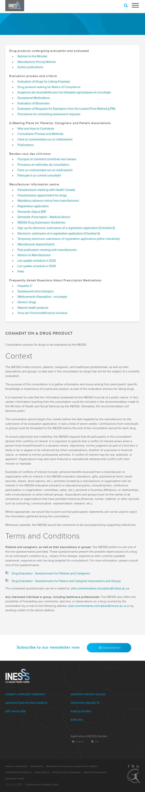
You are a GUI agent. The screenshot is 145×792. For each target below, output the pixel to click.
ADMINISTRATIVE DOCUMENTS (26, 703)
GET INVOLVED (15, 711)
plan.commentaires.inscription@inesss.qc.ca (100, 588)
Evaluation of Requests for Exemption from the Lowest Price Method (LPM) (66, 109)
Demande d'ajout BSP (32, 212)
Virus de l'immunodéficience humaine (42, 313)
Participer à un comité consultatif (39, 175)
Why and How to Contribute (36, 129)
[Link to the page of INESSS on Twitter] (132, 766)
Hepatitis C (25, 286)
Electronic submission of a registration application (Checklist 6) (59, 233)
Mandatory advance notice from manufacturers (48, 201)
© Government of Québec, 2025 (41, 784)
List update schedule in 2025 (37, 261)
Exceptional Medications (34, 98)
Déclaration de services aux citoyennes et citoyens (72, 766)
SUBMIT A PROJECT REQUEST (25, 694)
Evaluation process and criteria (33, 76)
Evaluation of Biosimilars (34, 103)
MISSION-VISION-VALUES (88, 694)
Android (77, 741)
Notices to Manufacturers (34, 255)
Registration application (33, 206)
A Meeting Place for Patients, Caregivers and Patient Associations (60, 123)
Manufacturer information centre (34, 184)
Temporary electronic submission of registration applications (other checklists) (69, 239)
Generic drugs (27, 302)
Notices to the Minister (32, 56)
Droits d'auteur (41, 772)
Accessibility (36, 766)
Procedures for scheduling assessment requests (49, 114)
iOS (94, 741)
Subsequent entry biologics (36, 291)
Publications (26, 145)
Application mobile (14, 778)
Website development (95, 772)
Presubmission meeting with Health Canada (46, 190)
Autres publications (30, 67)
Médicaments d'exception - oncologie (42, 297)
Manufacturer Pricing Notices (37, 62)
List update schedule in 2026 (37, 266)
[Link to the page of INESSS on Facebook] (128, 766)
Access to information (16, 766)
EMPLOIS (77, 720)
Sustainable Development (18, 772)
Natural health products (33, 308)
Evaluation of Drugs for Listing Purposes (44, 81)
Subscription (109, 647)
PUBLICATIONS (81, 711)
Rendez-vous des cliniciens (30, 154)
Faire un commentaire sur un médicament (45, 139)
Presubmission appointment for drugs (42, 195)
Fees (21, 271)
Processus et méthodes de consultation (43, 165)
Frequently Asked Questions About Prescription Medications (55, 280)
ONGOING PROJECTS (85, 703)
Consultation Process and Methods (40, 134)
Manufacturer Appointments (36, 244)
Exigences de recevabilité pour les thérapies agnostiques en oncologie (64, 92)
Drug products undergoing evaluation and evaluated (49, 51)
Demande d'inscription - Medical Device (44, 217)
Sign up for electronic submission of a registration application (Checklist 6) (66, 228)
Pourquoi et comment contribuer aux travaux (47, 159)
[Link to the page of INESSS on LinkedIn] (137, 766)
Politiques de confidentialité (66, 772)
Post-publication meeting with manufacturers (47, 250)
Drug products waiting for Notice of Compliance (49, 87)
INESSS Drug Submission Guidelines (41, 222)
